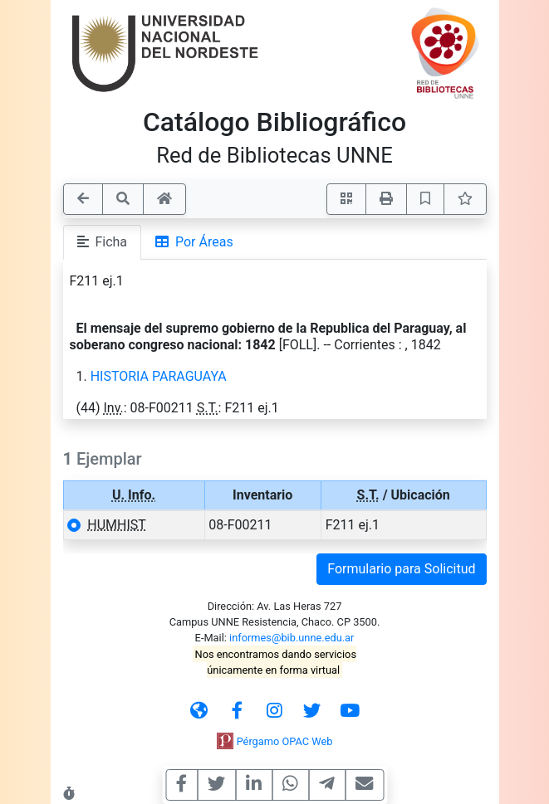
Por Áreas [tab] (194, 242)
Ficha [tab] (102, 242)
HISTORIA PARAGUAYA (159, 376)
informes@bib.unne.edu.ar (291, 637)
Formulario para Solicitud (401, 569)
